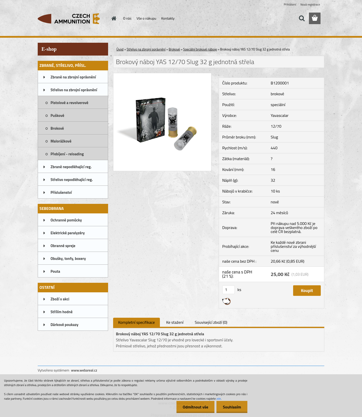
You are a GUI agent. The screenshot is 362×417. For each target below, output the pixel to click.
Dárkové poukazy (64, 325)
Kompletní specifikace (136, 322)
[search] (301, 18)
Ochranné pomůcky (66, 220)
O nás (127, 18)
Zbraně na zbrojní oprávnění (73, 77)
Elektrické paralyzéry (68, 233)
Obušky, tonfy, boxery (68, 258)
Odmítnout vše (195, 407)
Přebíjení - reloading (67, 154)
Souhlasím (232, 407)
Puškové (57, 115)
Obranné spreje (63, 246)
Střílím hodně (62, 312)
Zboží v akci (60, 299)
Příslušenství (61, 192)
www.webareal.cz (84, 370)
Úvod (119, 49)
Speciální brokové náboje (200, 49)
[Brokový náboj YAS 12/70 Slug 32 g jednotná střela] (162, 75)
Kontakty (167, 18)
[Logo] (72, 18)
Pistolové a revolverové (69, 103)
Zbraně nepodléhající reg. (71, 167)
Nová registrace (310, 4)
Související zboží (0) (211, 322)
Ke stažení (175, 322)
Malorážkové (61, 141)
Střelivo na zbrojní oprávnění (74, 90)
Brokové (57, 128)
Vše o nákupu (146, 18)
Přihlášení (290, 4)
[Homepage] (113, 18)
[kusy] (228, 289)
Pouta (55, 271)
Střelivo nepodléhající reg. (72, 179)
